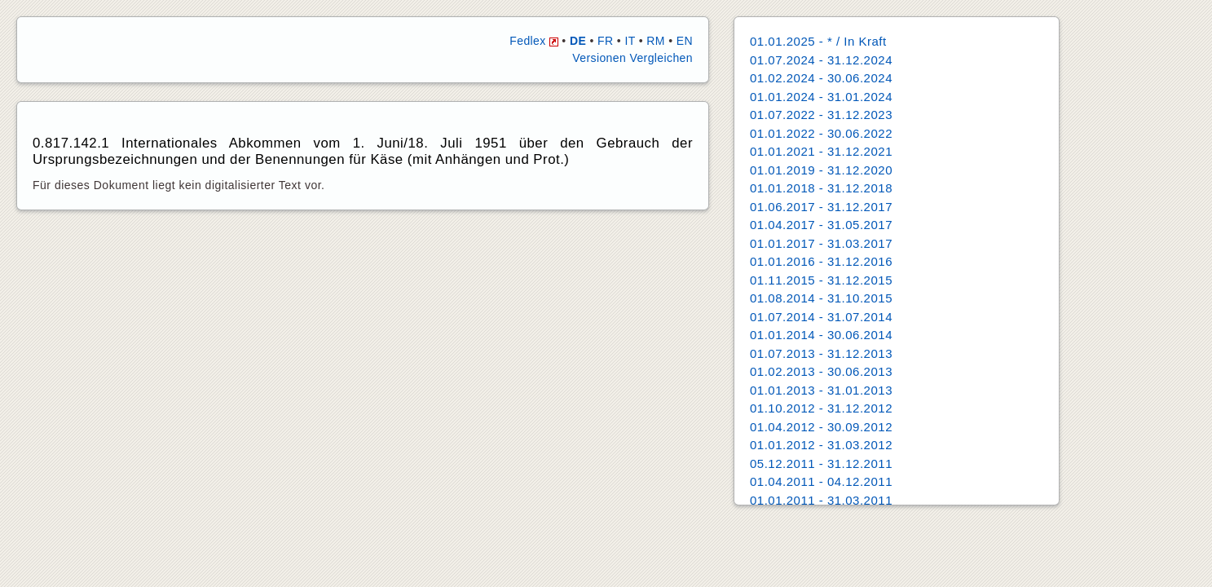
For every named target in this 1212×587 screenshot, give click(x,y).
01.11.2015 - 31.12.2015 (821, 280)
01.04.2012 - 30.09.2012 (821, 427)
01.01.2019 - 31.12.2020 (821, 170)
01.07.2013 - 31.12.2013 (821, 353)
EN (685, 40)
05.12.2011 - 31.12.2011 (821, 463)
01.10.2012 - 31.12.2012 (821, 408)
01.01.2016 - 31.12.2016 (821, 261)
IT (629, 40)
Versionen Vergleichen (632, 57)
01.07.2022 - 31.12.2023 (821, 114)
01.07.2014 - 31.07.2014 (821, 317)
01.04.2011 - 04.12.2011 (821, 481)
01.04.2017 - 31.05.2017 (821, 225)
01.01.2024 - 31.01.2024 (821, 97)
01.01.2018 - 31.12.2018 (821, 188)
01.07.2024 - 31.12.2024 (821, 60)
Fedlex (533, 40)
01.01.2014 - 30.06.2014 (821, 335)
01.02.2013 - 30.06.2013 (821, 371)
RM (655, 40)
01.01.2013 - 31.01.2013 (821, 390)
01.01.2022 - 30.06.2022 (821, 133)
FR (605, 40)
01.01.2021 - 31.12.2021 (821, 151)
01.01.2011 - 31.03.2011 (821, 500)
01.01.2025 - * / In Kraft (818, 41)
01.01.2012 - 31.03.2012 (821, 445)
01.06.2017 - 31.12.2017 (821, 207)
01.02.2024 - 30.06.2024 (821, 78)
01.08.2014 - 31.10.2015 (821, 298)
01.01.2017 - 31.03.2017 (821, 243)
